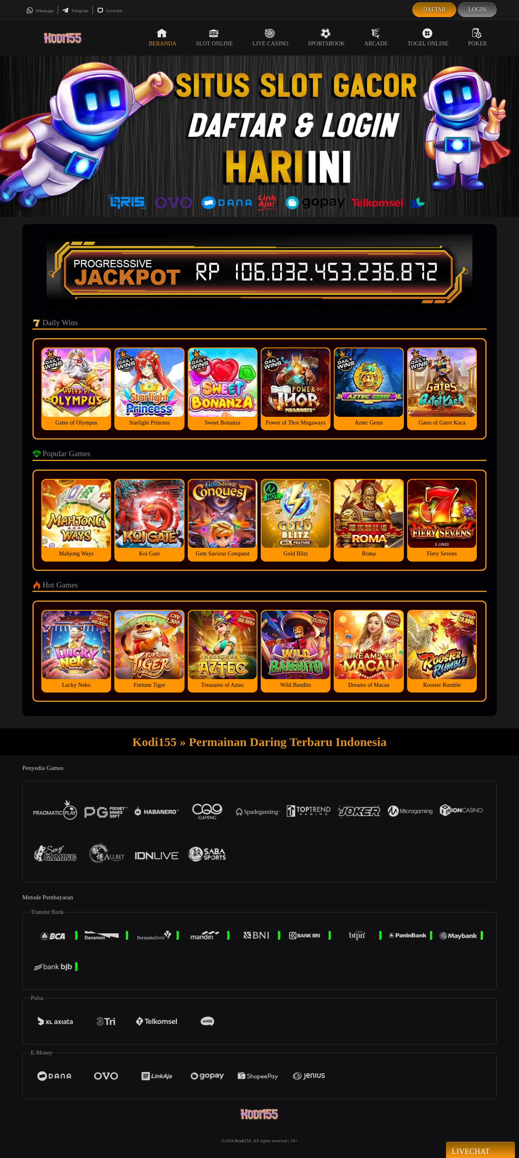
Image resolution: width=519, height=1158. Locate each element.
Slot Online (214, 37)
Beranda (162, 37)
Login (477, 9)
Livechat (109, 10)
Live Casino (271, 37)
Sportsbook (326, 37)
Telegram (75, 10)
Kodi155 (243, 1140)
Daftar (434, 9)
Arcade (376, 37)
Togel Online (428, 37)
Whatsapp (40, 10)
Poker (477, 37)
